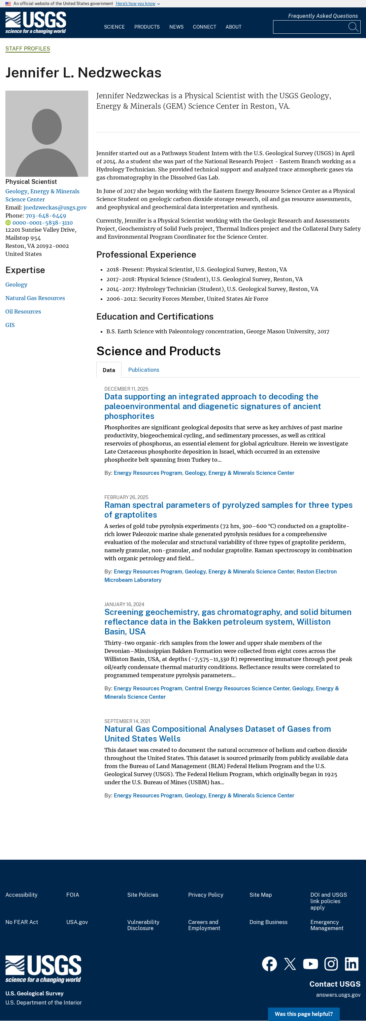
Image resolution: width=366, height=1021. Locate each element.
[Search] (354, 27)
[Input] (317, 27)
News (176, 27)
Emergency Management (326, 925)
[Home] (35, 32)
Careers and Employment (204, 925)
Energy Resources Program (148, 473)
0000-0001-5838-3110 (42, 222)
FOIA (72, 895)
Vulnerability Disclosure (143, 925)
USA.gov (77, 922)
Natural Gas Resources (35, 298)
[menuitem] (114, 22)
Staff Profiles (27, 48)
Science (114, 27)
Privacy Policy (206, 895)
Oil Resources (23, 311)
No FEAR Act (21, 922)
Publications (143, 370)
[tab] (109, 369)
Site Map (260, 895)
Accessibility (21, 895)
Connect (204, 27)
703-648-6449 (46, 215)
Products (147, 27)
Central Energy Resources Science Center (237, 688)
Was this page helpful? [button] (304, 1014)
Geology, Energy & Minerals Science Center (239, 473)
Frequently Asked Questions (323, 16)
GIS (10, 325)
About (233, 27)
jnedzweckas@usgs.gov (55, 207)
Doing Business (268, 922)
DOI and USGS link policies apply (328, 901)
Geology (16, 284)
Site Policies (142, 895)
